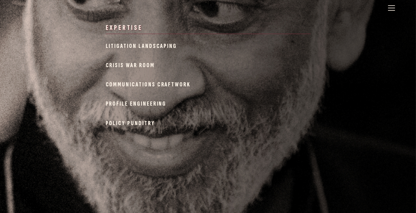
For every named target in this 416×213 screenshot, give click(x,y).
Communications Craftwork (148, 84)
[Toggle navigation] (391, 8)
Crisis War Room (130, 65)
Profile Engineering (136, 103)
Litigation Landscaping (141, 46)
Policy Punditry (130, 123)
